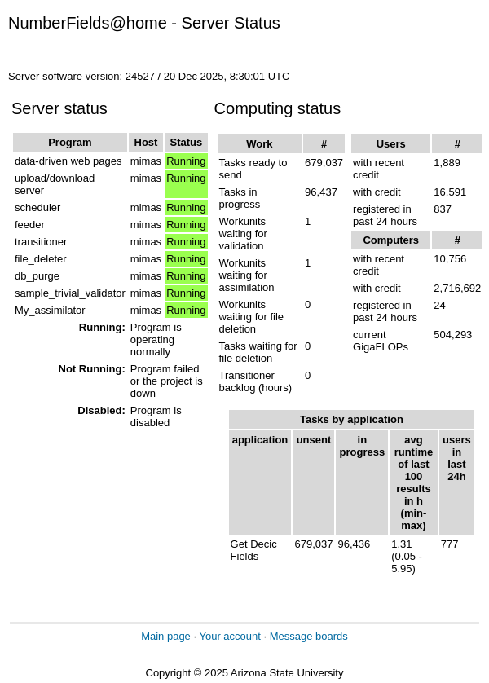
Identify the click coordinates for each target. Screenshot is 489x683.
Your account (229, 636)
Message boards (309, 636)
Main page (166, 636)
